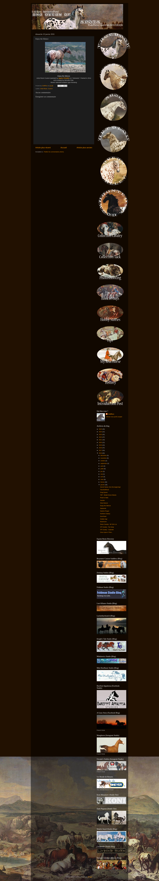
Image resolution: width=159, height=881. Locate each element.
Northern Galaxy (105, 513)
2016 (100, 453)
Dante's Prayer (104, 511)
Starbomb (103, 508)
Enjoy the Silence (105, 505)
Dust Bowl (103, 516)
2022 (100, 437)
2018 (100, 447)
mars (102, 479)
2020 (100, 442)
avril (101, 476)
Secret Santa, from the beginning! (110, 487)
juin (101, 471)
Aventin (102, 500)
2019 (100, 445)
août (102, 466)
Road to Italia (104, 497)
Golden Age (103, 519)
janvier (102, 484)
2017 (100, 450)
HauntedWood (104, 489)
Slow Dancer (104, 503)
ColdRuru (111, 414)
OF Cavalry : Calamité (107, 529)
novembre (103, 458)
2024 (100, 432)
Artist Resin (43, 88)
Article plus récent (43, 147)
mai (101, 474)
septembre (103, 463)
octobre (102, 460)
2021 (100, 439)
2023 (100, 434)
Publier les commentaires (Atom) (54, 152)
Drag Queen (104, 492)
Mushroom (103, 521)
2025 (100, 429)
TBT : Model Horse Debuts (108, 495)
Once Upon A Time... (106, 532)
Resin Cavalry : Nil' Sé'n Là (108, 524)
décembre (103, 455)
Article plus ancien (84, 147)
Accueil (64, 147)
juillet (102, 468)
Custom (50, 88)
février (102, 482)
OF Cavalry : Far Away (107, 527)
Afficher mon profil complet (114, 417)
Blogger (90, 877)
